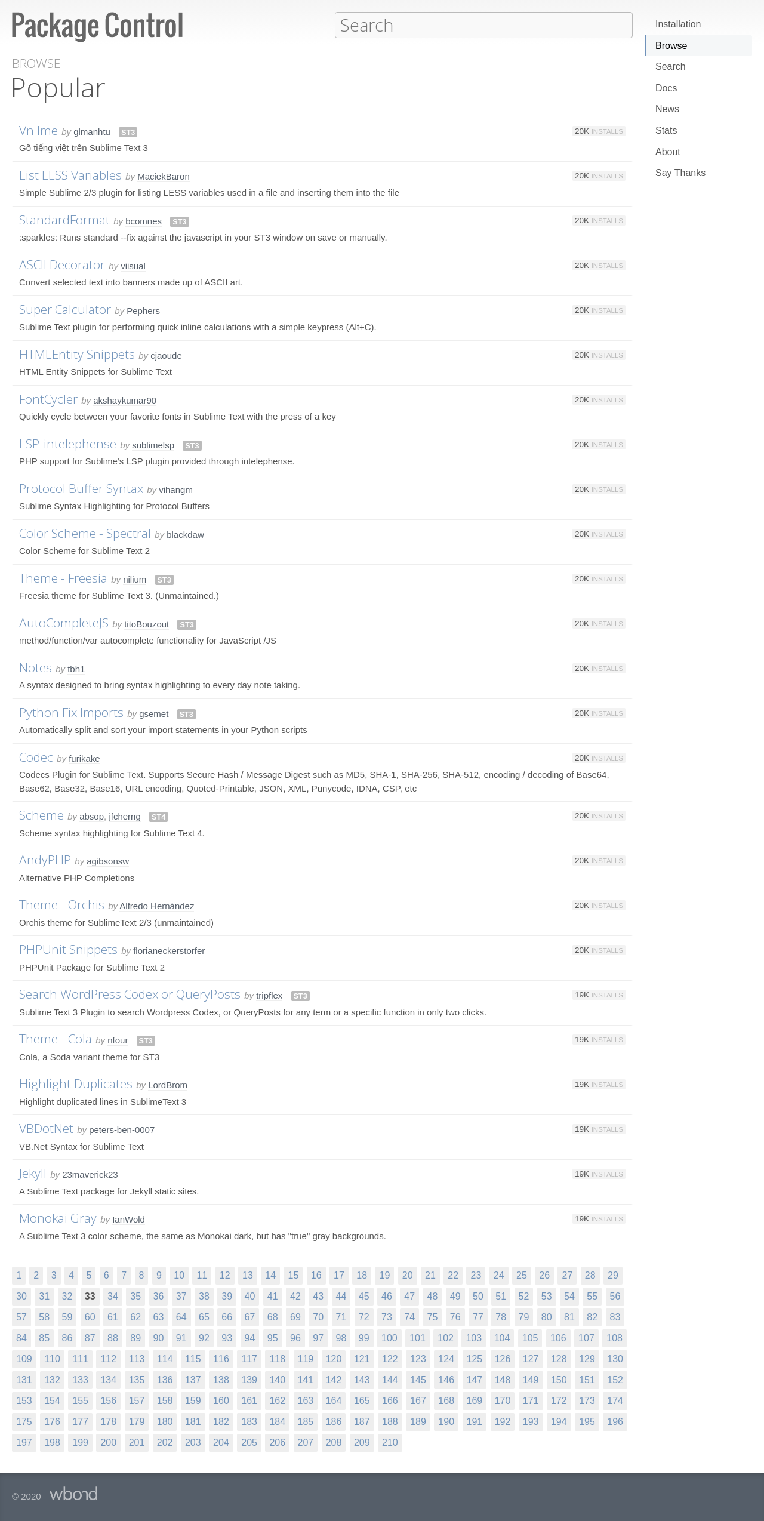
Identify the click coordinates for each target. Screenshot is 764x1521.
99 (364, 1337)
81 (569, 1316)
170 (503, 1400)
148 (503, 1379)
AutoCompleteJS (64, 622)
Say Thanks (680, 173)
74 (409, 1316)
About (667, 152)
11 (201, 1275)
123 (418, 1358)
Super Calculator (65, 308)
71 (341, 1316)
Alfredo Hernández (156, 905)
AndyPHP (45, 859)
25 (521, 1275)
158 (165, 1400)
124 (446, 1358)
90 (158, 1337)
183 (249, 1421)
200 (108, 1442)
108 (614, 1337)
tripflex (269, 995)
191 (475, 1421)
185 (306, 1421)
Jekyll (33, 1172)
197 (24, 1442)
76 (455, 1316)
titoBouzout (146, 623)
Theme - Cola (55, 1038)
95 (272, 1337)
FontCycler (48, 398)
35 (135, 1296)
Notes (35, 666)
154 (52, 1400)
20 (407, 1275)
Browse (671, 46)
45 (364, 1296)
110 (52, 1358)
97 (318, 1337)
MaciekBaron (163, 176)
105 (530, 1337)
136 (165, 1379)
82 (592, 1316)
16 (316, 1275)
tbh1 (76, 668)
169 (475, 1400)
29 (613, 1275)
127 (531, 1358)
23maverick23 (90, 1174)
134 (108, 1379)
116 (221, 1358)
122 (390, 1358)
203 (193, 1442)
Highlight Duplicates (76, 1082)
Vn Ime (38, 129)
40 (250, 1296)
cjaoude (166, 355)
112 (108, 1358)
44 (341, 1296)
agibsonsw (108, 860)
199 (80, 1442)
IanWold (128, 1219)
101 (417, 1337)
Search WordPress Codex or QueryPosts (130, 993)
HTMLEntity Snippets (77, 353)
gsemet (153, 713)
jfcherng (124, 816)
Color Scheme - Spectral (85, 532)
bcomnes (143, 220)
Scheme (41, 814)
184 (277, 1421)
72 (364, 1316)
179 (137, 1421)
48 (432, 1296)
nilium (134, 579)
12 (225, 1275)
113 (137, 1358)
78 (500, 1316)
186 (334, 1421)
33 (90, 1296)
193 (531, 1421)
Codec (36, 756)
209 (362, 1442)
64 (181, 1316)
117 (249, 1358)
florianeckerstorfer (169, 950)
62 (135, 1316)
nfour (117, 1039)
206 (277, 1442)
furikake (84, 758)
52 (524, 1296)
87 (90, 1337)
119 (306, 1358)
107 (586, 1337)
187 (362, 1421)
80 (546, 1316)
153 (24, 1400)
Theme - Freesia (63, 577)
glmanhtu (91, 131)
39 (226, 1296)
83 (615, 1316)
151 (587, 1379)
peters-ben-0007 (122, 1129)
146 (446, 1379)
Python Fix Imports (71, 711)
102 (446, 1337)
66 (226, 1316)
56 (615, 1296)
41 (272, 1296)
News (667, 109)
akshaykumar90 (124, 400)
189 (418, 1421)
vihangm (176, 489)
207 (306, 1442)
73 (386, 1316)
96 (295, 1337)
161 (249, 1400)
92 (204, 1337)
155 (80, 1400)
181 (193, 1421)
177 (80, 1421)
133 (80, 1379)
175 (24, 1421)
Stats (666, 130)
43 (318, 1296)
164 (334, 1400)
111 (80, 1358)
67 (250, 1316)
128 (559, 1358)
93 (226, 1337)
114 (165, 1358)
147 (475, 1379)
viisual (133, 265)
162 (277, 1400)
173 (587, 1400)
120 (334, 1358)
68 (272, 1316)
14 (270, 1275)
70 (318, 1316)
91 (181, 1337)
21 (430, 1275)
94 (250, 1337)
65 (204, 1316)
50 (478, 1296)
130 (615, 1358)
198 (52, 1442)
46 (386, 1296)
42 (295, 1296)
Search (670, 66)
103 (474, 1337)
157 (137, 1400)
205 (249, 1442)
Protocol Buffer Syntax (81, 487)
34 (112, 1296)
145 (418, 1379)
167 (418, 1400)
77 (478, 1316)
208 (334, 1442)
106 (558, 1337)
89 (135, 1337)
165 (362, 1400)
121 (362, 1358)
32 (67, 1296)
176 (52, 1421)
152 (615, 1379)
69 (295, 1316)
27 (567, 1275)
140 (277, 1379)
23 (475, 1275)
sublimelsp (153, 444)
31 (44, 1296)
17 (339, 1275)
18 (361, 1275)
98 (341, 1337)
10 (179, 1275)
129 (587, 1358)
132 (52, 1379)
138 (221, 1379)
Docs (666, 88)
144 (390, 1379)
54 (569, 1296)
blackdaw (185, 534)
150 (559, 1379)
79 (524, 1316)
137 (193, 1379)
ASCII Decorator (62, 263)
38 (204, 1296)
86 (67, 1337)
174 (615, 1400)
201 (137, 1442)
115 (193, 1358)
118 (277, 1358)
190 (446, 1421)
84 (21, 1337)
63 (158, 1316)
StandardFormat (64, 219)
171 (531, 1400)
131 (24, 1379)
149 (531, 1379)
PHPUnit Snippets (68, 948)
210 (390, 1442)
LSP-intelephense (67, 443)
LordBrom (167, 1084)
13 (247, 1275)
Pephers (143, 310)
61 (112, 1316)
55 (592, 1296)
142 (334, 1379)
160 (221, 1400)
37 (181, 1296)
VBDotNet (46, 1127)
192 (503, 1421)
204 (221, 1442)
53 (546, 1296)
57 (21, 1316)
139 (249, 1379)
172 (559, 1400)
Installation (678, 24)
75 (432, 1316)
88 (112, 1337)
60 (90, 1316)
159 (193, 1400)
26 (544, 1275)
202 (165, 1442)
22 (453, 1275)
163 (306, 1400)
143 (362, 1379)
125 (475, 1358)
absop (91, 816)
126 (503, 1358)
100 (389, 1337)
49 (455, 1296)
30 (21, 1296)
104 (502, 1337)
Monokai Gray (58, 1217)
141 (306, 1379)
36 (158, 1296)
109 (24, 1358)
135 (137, 1379)
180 (165, 1421)
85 (44, 1337)
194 (559, 1421)
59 (67, 1316)
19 (384, 1275)
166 (390, 1400)
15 (293, 1275)
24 (499, 1275)
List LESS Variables (70, 174)
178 (108, 1421)
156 (108, 1400)
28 (590, 1275)
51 (500, 1296)
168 (446, 1400)
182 (221, 1421)
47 (409, 1296)
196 (615, 1421)
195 (587, 1421)
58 (44, 1316)
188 (390, 1421)
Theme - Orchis (61, 903)
